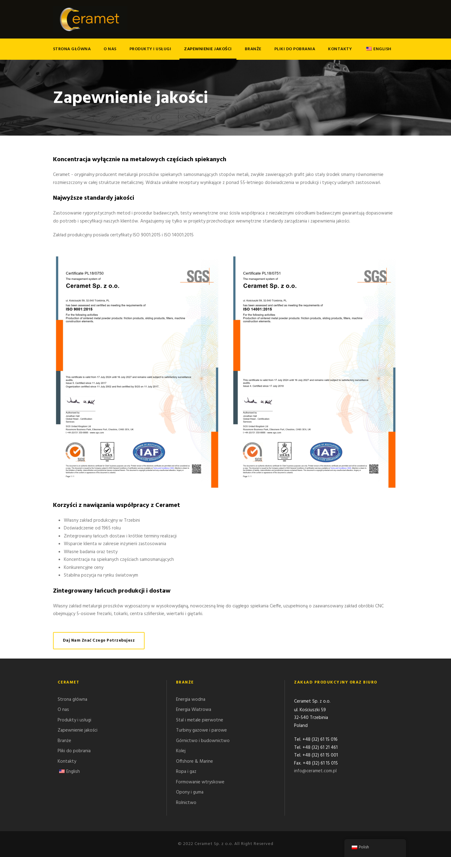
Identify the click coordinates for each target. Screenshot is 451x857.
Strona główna (72, 49)
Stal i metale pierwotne (199, 720)
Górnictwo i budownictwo (203, 741)
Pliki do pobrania (294, 49)
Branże (253, 49)
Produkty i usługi (150, 49)
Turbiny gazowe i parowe (201, 730)
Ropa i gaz (186, 771)
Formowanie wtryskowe (200, 782)
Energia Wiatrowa (193, 709)
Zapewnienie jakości (208, 49)
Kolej (181, 751)
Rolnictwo (186, 802)
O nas (110, 49)
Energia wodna (190, 699)
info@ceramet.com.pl (315, 771)
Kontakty (340, 49)
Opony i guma (189, 792)
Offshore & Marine (194, 761)
